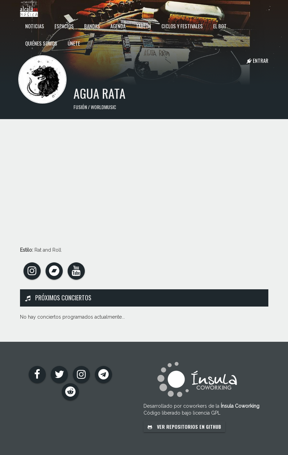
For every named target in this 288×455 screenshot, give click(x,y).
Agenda (118, 26)
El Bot (220, 26)
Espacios (64, 26)
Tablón (143, 26)
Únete (74, 43)
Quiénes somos (41, 43)
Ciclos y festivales (182, 26)
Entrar (257, 60)
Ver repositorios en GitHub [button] (184, 426)
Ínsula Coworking (240, 406)
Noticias (34, 26)
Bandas (92, 26)
